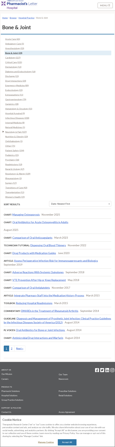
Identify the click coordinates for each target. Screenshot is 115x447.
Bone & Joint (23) (13, 53)
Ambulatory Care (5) (14, 43)
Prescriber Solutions (67, 391)
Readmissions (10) (13, 164)
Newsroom (63, 379)
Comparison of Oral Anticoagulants (32, 237)
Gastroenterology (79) (15, 99)
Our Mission (6, 374)
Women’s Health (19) (15, 197)
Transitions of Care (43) (16, 187)
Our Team (63, 374)
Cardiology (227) (13, 57)
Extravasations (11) (14, 94)
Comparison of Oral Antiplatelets (31, 287)
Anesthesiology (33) (14, 48)
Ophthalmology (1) (14, 141)
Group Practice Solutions (12, 400)
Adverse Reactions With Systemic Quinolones (38, 272)
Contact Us (6, 412)
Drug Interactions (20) (15, 81)
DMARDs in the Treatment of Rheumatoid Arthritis (49, 310)
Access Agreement (67, 412)
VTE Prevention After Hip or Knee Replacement (39, 280)
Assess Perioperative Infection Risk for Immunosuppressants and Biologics (56, 260)
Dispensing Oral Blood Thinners (48, 245)
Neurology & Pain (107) (16, 132)
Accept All (67, 442)
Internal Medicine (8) (15, 122)
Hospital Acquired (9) (15, 113)
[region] (57, 431)
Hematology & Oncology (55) (18, 108)
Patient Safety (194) (14, 150)
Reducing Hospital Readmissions (34, 303)
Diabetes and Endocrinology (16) (20, 71)
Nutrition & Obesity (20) (16, 136)
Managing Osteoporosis (26, 214)
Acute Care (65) (12, 39)
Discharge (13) (12, 76)
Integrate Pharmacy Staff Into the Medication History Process (49, 295)
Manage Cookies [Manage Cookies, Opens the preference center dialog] (46, 442)
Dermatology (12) (13, 67)
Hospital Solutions (9, 395)
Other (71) (10, 146)
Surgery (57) (11, 183)
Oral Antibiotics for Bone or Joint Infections (40, 330)
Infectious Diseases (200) (17, 118)
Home (5, 18)
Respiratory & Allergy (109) (17, 173)
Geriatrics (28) (12, 104)
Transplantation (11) (14, 192)
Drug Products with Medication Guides (34, 253)
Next (19, 348)
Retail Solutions (65, 395)
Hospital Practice (26, 18)
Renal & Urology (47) (14, 169)
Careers (4, 379)
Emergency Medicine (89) (17, 85)
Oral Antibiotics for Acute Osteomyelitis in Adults (40, 222)
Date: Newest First (80, 203)
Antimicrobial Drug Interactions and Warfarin (37, 337)
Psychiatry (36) (12, 159)
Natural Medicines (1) (15, 127)
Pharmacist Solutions (10, 391)
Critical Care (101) (13, 62)
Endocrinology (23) (14, 90)
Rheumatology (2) (13, 178)
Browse (13, 18)
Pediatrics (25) (12, 155)
